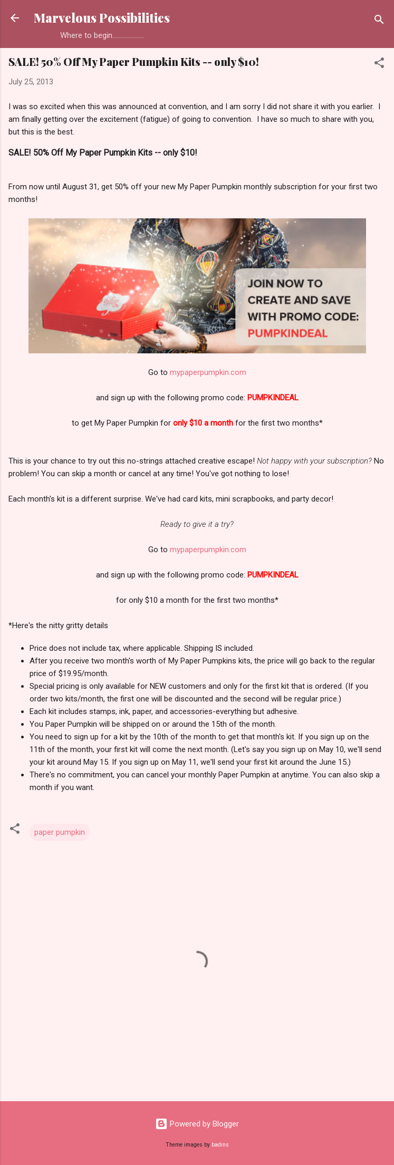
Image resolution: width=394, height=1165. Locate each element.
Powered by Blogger (197, 1124)
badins (220, 1144)
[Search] (379, 21)
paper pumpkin (59, 832)
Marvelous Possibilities (102, 17)
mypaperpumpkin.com (208, 372)
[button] (379, 64)
